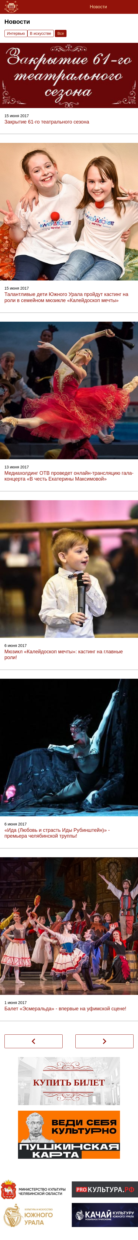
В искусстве (40, 33)
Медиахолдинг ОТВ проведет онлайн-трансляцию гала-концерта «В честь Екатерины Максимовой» (69, 476)
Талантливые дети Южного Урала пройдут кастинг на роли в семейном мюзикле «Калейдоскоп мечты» (66, 297)
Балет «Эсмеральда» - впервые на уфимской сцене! (65, 1008)
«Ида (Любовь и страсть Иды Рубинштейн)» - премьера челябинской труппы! (57, 833)
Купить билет (69, 1082)
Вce (60, 33)
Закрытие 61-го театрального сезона (46, 122)
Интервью (16, 33)
